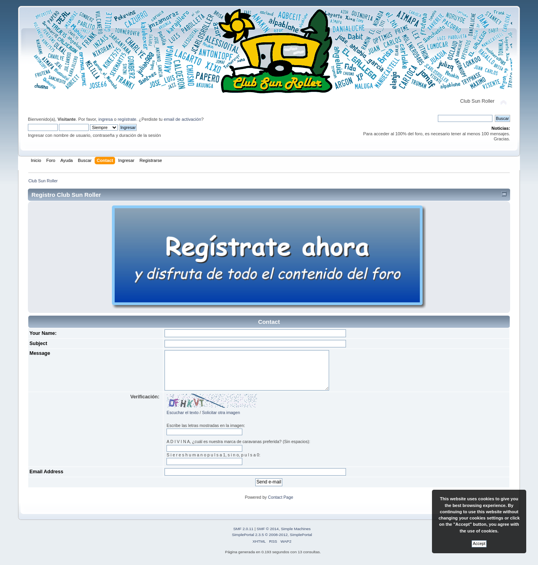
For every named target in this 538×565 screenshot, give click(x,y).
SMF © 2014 (268, 529)
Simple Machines (296, 529)
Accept (479, 543)
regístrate (127, 119)
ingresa (105, 119)
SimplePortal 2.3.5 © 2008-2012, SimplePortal (272, 534)
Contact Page (280, 497)
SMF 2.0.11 (243, 529)
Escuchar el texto (182, 412)
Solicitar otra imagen (221, 412)
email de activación (182, 119)
